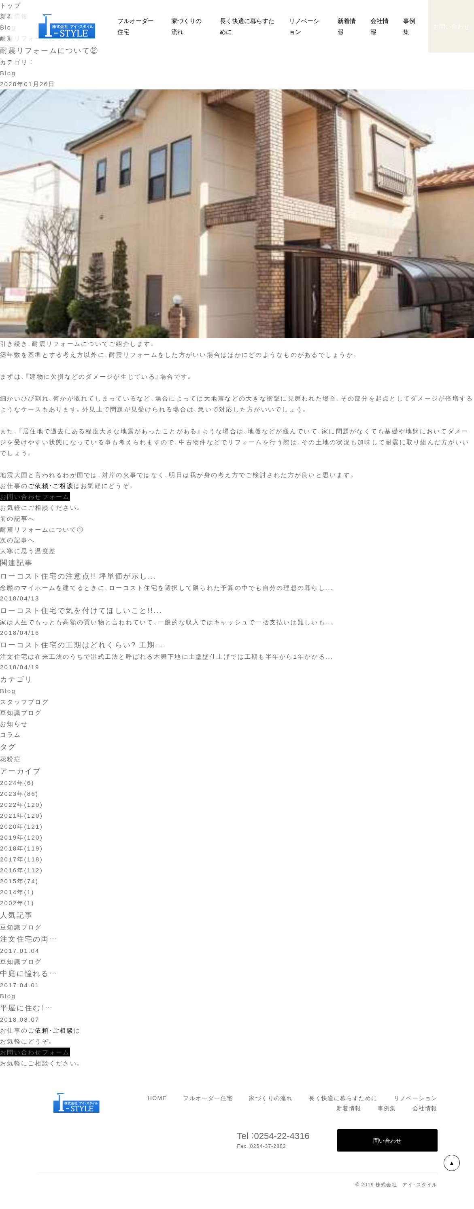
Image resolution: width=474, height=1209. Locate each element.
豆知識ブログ (21, 715)
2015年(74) (19, 883)
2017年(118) (21, 861)
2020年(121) (21, 828)
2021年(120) (21, 817)
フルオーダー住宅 (208, 1101)
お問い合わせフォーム (35, 496)
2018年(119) (21, 850)
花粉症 (10, 761)
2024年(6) (17, 785)
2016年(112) (21, 872)
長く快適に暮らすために (343, 1101)
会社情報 (425, 1112)
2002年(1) (17, 905)
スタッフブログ (24, 704)
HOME (157, 1101)
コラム (10, 736)
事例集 (387, 1112)
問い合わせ (387, 1144)
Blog (8, 72)
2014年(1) (17, 894)
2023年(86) (19, 795)
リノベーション (416, 1101)
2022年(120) (21, 806)
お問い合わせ (451, 26)
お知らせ (14, 725)
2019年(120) (21, 839)
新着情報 (347, 26)
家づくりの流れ (271, 1101)
